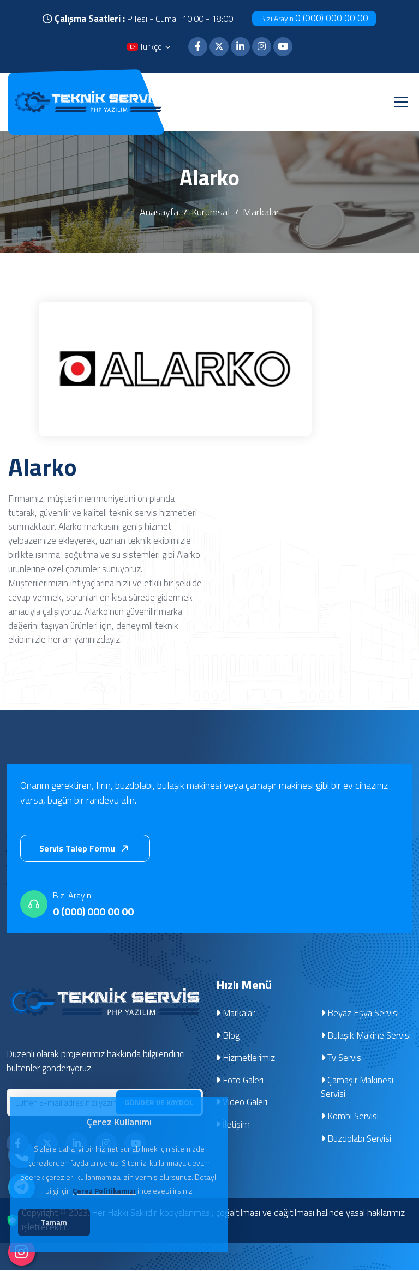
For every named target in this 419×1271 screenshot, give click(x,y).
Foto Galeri (240, 1081)
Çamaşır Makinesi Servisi (357, 1088)
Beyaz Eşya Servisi (360, 1014)
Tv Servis (341, 1059)
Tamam (60, 1224)
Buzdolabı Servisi (356, 1140)
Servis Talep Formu (86, 849)
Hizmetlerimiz (246, 1059)
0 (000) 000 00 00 (314, 18)
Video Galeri (242, 1103)
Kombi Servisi (350, 1118)
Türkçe (149, 48)
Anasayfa (159, 212)
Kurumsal (210, 212)
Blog (228, 1036)
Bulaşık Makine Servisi (366, 1036)
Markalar (261, 212)
